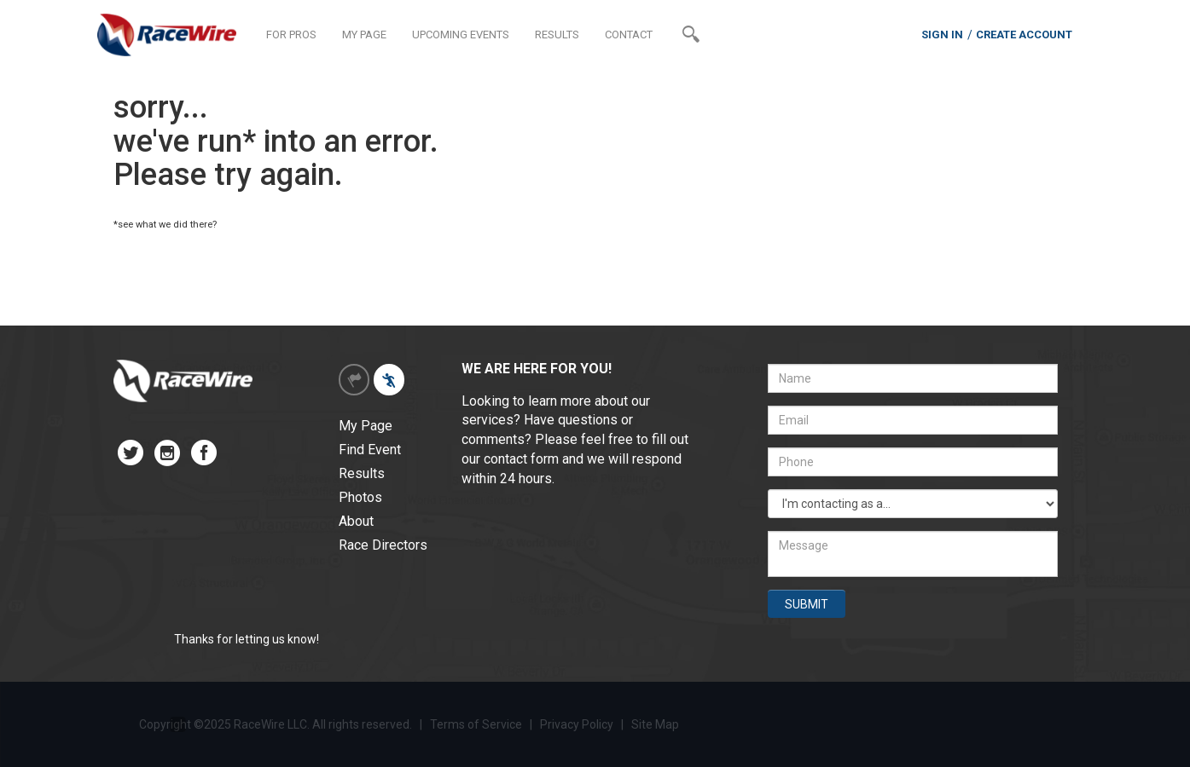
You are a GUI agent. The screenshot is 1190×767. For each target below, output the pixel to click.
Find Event (370, 449)
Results (362, 473)
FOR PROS (291, 34)
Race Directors (383, 545)
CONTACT (629, 34)
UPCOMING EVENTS (460, 34)
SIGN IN (942, 34)
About (356, 521)
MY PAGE (364, 34)
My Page (365, 426)
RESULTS (557, 34)
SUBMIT (806, 604)
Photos (360, 497)
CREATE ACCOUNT (1024, 34)
